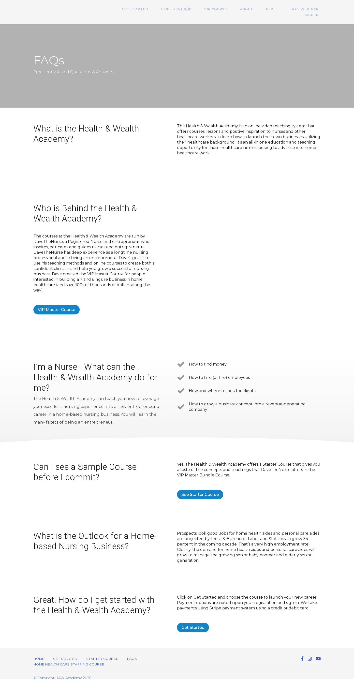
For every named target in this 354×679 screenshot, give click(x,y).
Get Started (134, 9)
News (254, 9)
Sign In (314, 9)
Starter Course (102, 653)
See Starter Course (200, 489)
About (233, 9)
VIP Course (207, 9)
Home (38, 653)
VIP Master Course (56, 304)
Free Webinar (283, 9)
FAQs (132, 653)
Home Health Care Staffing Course (68, 659)
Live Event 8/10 (171, 9)
